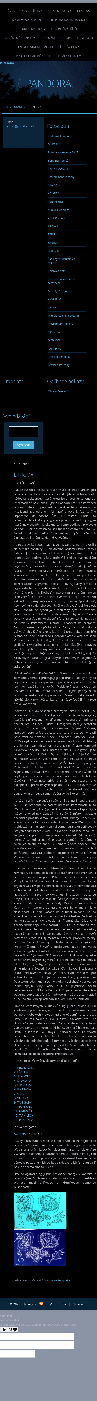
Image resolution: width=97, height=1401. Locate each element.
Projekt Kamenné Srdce (33, 56)
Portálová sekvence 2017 (63, 152)
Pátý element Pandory (61, 177)
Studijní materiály (32, 29)
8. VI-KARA (21, 1098)
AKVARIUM (54, 299)
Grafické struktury (59, 365)
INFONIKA (83, 11)
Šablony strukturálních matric (61, 260)
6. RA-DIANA (22, 1089)
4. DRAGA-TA (22, 1081)
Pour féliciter (55, 201)
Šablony (73, 47)
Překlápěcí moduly (59, 356)
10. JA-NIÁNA (23, 1107)
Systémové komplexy (19, 38)
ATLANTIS (53, 193)
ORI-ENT (53, 307)
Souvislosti (84, 38)
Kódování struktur (55, 38)
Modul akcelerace (58, 209)
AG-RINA (20, 1134)
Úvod (12, 11)
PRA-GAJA (54, 185)
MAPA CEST (55, 144)
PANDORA (7, 63)
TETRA (51, 234)
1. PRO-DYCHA (24, 1068)
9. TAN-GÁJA (22, 1102)
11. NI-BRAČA (23, 1111)
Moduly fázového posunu (63, 315)
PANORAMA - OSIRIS (60, 324)
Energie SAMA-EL (58, 168)
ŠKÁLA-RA (54, 332)
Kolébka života (56, 271)
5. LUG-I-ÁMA (23, 1085)
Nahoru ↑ (79, 1304)
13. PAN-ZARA (23, 1120)
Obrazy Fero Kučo (58, 391)
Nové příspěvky (32, 11)
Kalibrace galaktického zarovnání (61, 281)
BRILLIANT (54, 250)
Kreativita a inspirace (27, 20)
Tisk (63, 1304)
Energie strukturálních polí (39, 47)
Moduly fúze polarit (60, 291)
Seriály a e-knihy (69, 56)
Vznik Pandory (56, 218)
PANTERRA (54, 348)
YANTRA (53, 242)
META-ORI (54, 340)
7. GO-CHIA (21, 1094)
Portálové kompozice (60, 136)
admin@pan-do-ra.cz (20, 126)
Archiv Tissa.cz (60, 11)
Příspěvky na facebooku (67, 20)
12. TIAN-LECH (24, 1115)
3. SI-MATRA (22, 1076)
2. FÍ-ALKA (21, 1072)
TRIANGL (53, 226)
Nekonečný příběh (64, 29)
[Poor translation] (12, 1329)
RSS (51, 1304)
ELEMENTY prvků (58, 160)
